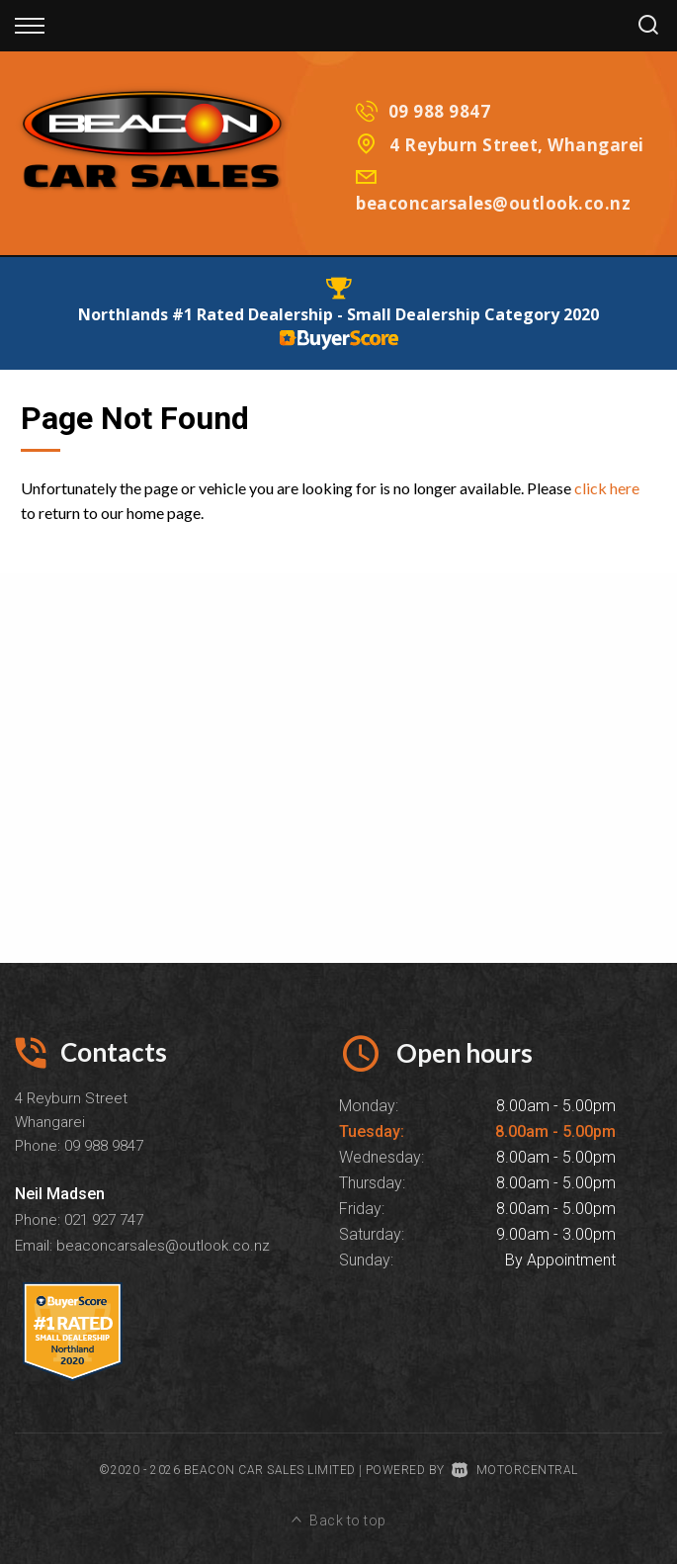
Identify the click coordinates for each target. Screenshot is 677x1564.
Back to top (339, 1520)
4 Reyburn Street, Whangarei (516, 144)
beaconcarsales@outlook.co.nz (493, 203)
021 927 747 (103, 1220)
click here (606, 487)
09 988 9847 (439, 111)
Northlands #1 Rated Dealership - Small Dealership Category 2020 (338, 314)
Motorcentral (515, 1470)
